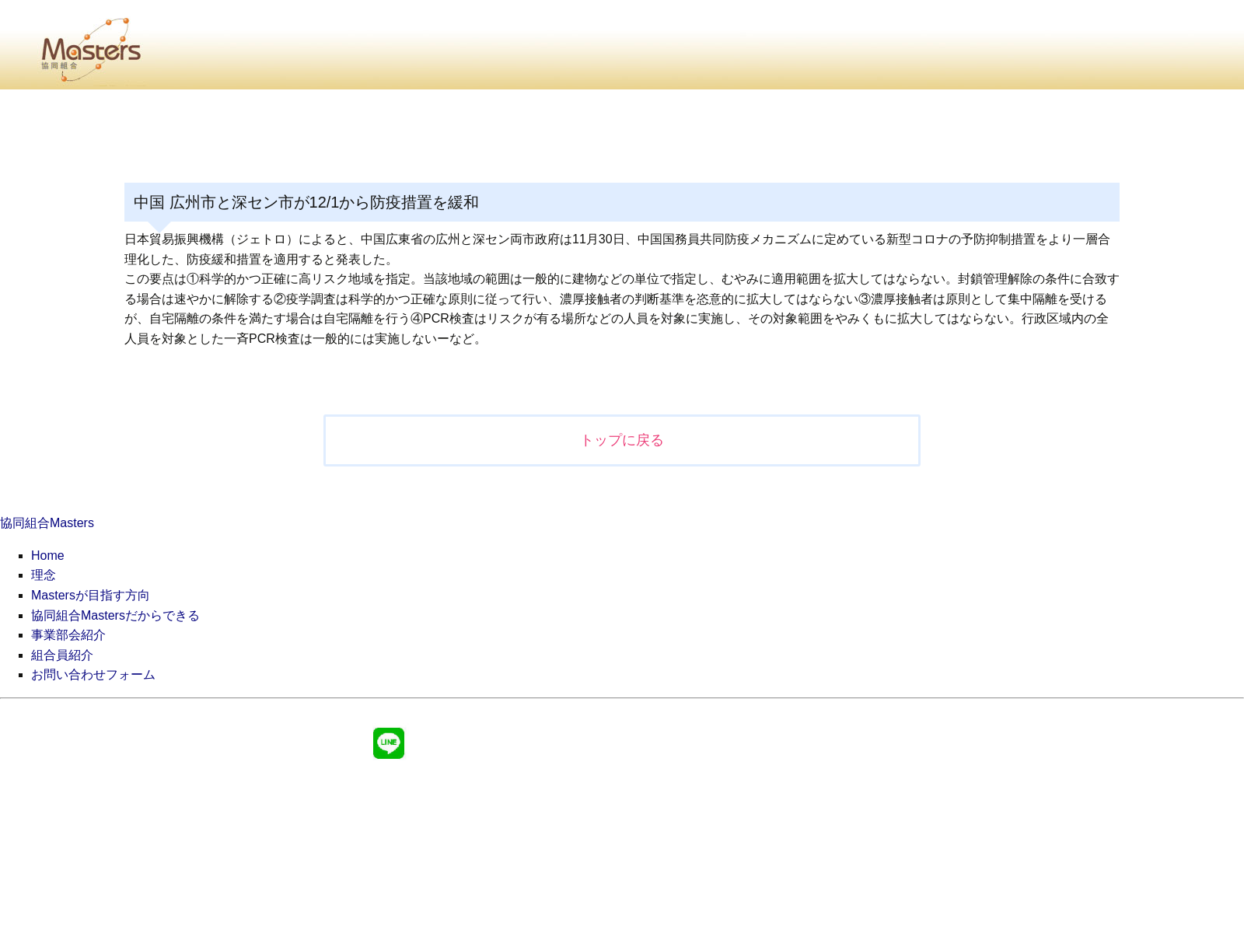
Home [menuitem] (48, 555)
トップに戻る (622, 440)
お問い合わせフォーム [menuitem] (93, 674)
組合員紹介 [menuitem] (62, 655)
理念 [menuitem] (43, 575)
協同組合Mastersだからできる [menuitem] (115, 615)
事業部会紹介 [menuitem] (68, 634)
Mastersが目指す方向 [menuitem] (90, 595)
